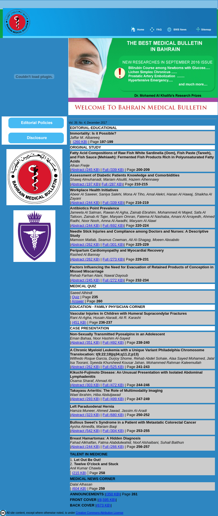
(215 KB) (79, 473)
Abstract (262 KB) (85, 244)
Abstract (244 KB (84, 202)
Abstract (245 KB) (85, 170)
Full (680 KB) (113, 415)
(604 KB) (79, 488)
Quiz (75, 297)
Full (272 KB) (113, 280)
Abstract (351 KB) (85, 342)
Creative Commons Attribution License (99, 512)
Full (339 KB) (113, 170)
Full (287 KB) (112, 184)
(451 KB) (79, 322)
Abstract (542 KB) (85, 431)
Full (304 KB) (113, 431)
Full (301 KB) (113, 244)
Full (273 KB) (113, 259)
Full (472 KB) (113, 385)
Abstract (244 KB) (85, 225)
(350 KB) (113, 494)
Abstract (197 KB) (85, 184)
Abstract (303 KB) (85, 385)
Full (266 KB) (113, 447)
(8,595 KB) (107, 500)
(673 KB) (103, 505)
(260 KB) (80, 142)
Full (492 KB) (113, 342)
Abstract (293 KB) (85, 399)
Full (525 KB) (113, 367)
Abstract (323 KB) (85, 415)
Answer (78, 301)
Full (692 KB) (113, 225)
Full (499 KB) (113, 399)
